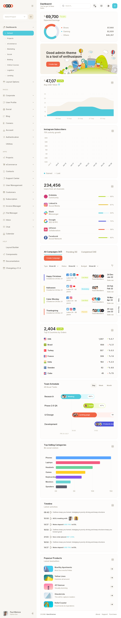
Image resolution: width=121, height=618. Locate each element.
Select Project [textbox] (10, 17)
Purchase (113, 614)
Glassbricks (60, 594)
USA (49, 339)
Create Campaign (53, 258)
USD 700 (67, 524)
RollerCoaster (61, 603)
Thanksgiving (52, 310)
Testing (91, 406)
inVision (52, 228)
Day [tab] (93, 385)
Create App (53, 64)
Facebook (53, 236)
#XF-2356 (70, 537)
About (98, 614)
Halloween (50, 288)
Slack (51, 212)
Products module (110, 424)
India (50, 362)
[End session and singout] (32, 613)
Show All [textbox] (52, 266)
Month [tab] (109, 385)
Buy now (119, 310)
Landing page (84, 415)
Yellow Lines (60, 576)
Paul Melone (15, 612)
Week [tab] (101, 385)
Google (52, 220)
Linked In (53, 203)
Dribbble (53, 195)
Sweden (51, 368)
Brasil (50, 345)
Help (119, 300)
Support (105, 614)
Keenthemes (51, 614)
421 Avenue (60, 585)
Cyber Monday (52, 299)
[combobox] (15, 16)
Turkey (51, 350)
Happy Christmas (53, 276)
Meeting (71, 396)
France (51, 356)
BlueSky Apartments (63, 567)
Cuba (50, 373)
